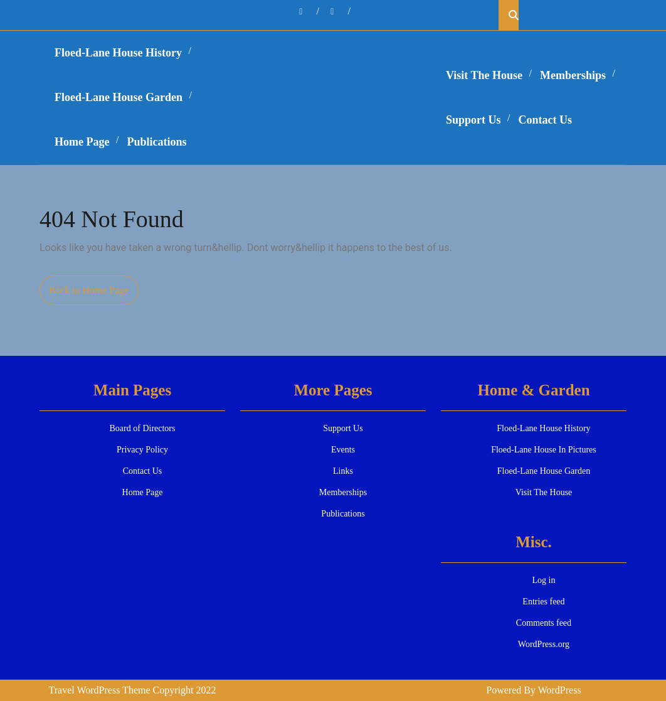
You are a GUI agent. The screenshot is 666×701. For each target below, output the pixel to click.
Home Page (82, 142)
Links (343, 471)
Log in (543, 580)
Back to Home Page (94, 293)
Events (343, 449)
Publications (156, 142)
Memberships (573, 75)
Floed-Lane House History (118, 52)
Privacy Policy (142, 449)
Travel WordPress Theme (100, 690)
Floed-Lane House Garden (118, 97)
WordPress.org (543, 644)
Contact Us (546, 120)
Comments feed (543, 623)
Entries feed (543, 601)
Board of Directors (143, 428)
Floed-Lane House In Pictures (543, 449)
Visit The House (484, 75)
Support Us (473, 120)
